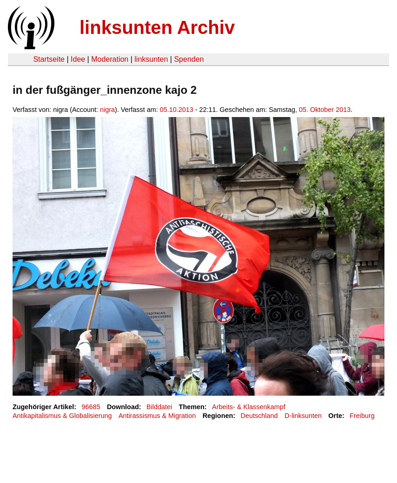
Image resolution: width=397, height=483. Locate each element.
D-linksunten (303, 415)
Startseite (49, 59)
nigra (107, 109)
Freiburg (362, 415)
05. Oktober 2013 (325, 109)
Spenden (189, 59)
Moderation (109, 59)
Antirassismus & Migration (157, 415)
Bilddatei (159, 407)
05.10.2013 (176, 109)
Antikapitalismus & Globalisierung (62, 415)
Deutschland (259, 415)
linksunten (151, 59)
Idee (78, 59)
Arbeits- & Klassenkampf (248, 407)
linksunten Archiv (157, 27)
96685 (91, 407)
